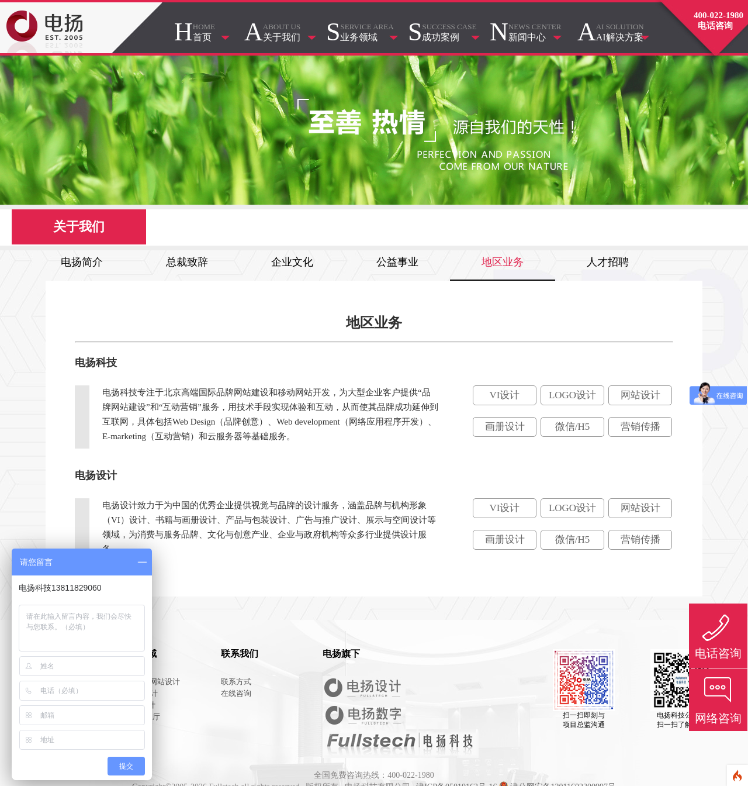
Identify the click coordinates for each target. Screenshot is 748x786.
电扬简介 (82, 262)
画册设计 (505, 426)
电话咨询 (718, 653)
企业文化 (292, 262)
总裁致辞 (187, 262)
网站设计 (640, 395)
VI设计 (505, 395)
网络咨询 (718, 718)
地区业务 (503, 262)
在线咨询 (236, 693)
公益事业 (397, 262)
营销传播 (640, 426)
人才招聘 (608, 262)
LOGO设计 (572, 395)
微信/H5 (572, 426)
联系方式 (236, 681)
